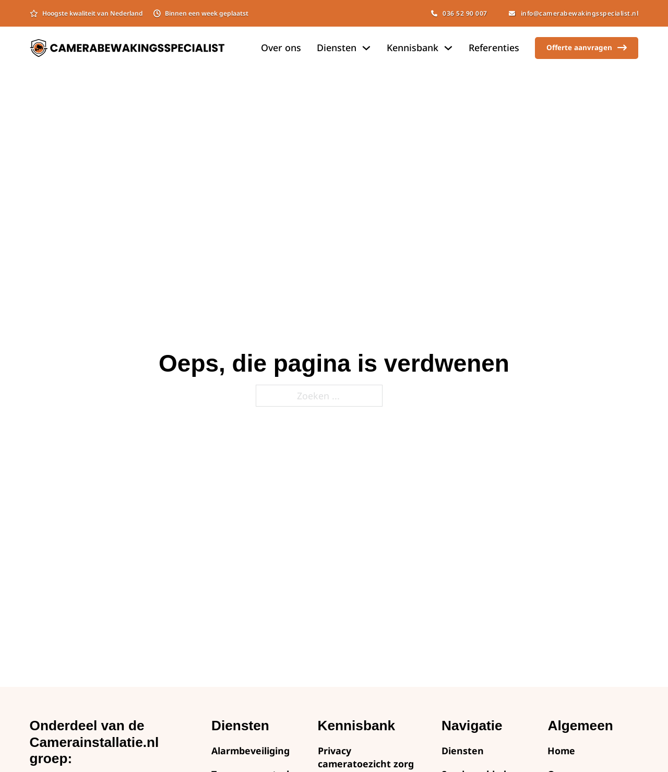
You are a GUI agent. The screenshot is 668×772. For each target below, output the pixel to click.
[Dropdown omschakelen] (366, 48)
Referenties (494, 47)
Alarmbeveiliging (250, 750)
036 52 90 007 (459, 13)
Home (561, 750)
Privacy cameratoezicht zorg (366, 757)
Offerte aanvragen (586, 48)
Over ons (281, 47)
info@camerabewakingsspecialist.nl (573, 13)
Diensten (463, 750)
